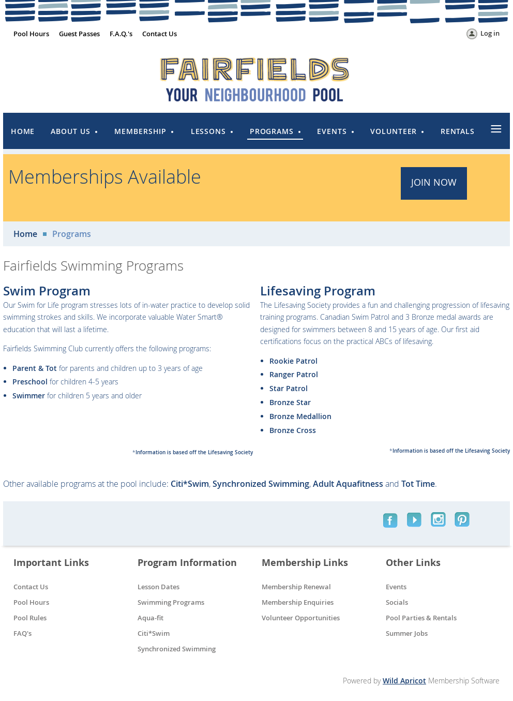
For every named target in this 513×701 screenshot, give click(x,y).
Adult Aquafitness (348, 483)
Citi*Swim (190, 483)
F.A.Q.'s (121, 33)
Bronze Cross (292, 430)
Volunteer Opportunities (301, 617)
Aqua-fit (150, 617)
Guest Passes (79, 33)
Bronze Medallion (300, 416)
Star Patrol (288, 388)
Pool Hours (31, 33)
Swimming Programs (171, 602)
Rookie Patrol (293, 361)
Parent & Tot (34, 368)
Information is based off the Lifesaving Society (194, 452)
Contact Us (159, 33)
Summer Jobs (407, 633)
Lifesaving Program (317, 290)
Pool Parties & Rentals (421, 617)
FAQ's (22, 633)
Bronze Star (290, 402)
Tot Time (418, 483)
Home (25, 234)
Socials (397, 602)
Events (396, 586)
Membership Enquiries (298, 602)
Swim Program (46, 290)
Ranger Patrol (293, 374)
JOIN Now (434, 182)
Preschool (30, 381)
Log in (490, 33)
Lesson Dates (158, 586)
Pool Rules (30, 617)
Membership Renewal (296, 586)
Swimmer (28, 395)
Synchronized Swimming (261, 483)
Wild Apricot (404, 680)
